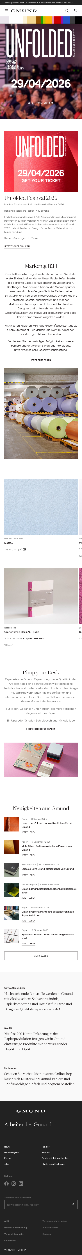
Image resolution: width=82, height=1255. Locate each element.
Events (7, 1158)
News (7, 1146)
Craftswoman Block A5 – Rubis (21, 631)
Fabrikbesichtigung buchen (55, 1158)
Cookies (46, 1234)
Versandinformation (14, 1234)
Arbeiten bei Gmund (31, 1124)
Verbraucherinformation (54, 1220)
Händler (45, 1146)
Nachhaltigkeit (11, 1152)
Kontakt (46, 1152)
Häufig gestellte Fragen (53, 1164)
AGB (6, 1220)
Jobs (6, 1164)
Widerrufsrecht (50, 1227)
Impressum (10, 1240)
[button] (6, 11)
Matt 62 (8, 542)
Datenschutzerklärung (15, 1227)
